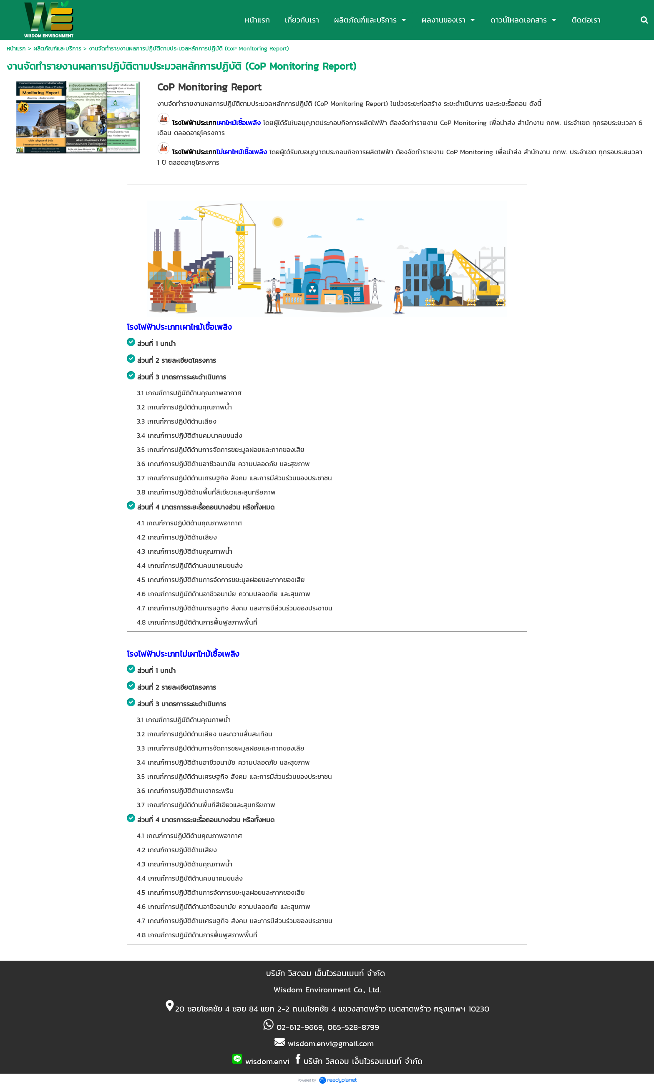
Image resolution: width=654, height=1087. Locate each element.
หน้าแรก (16, 48)
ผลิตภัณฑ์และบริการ (57, 48)
